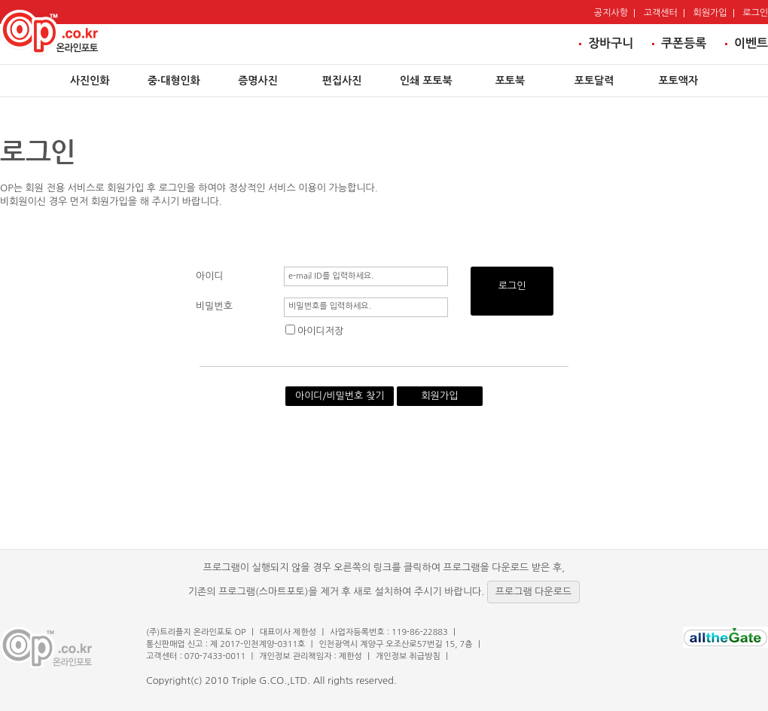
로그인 (512, 286)
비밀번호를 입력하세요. (329, 306)
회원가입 (440, 396)
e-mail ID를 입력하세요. (331, 276)
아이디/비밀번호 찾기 (340, 396)
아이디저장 (314, 331)
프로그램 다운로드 (533, 592)
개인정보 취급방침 (408, 656)
